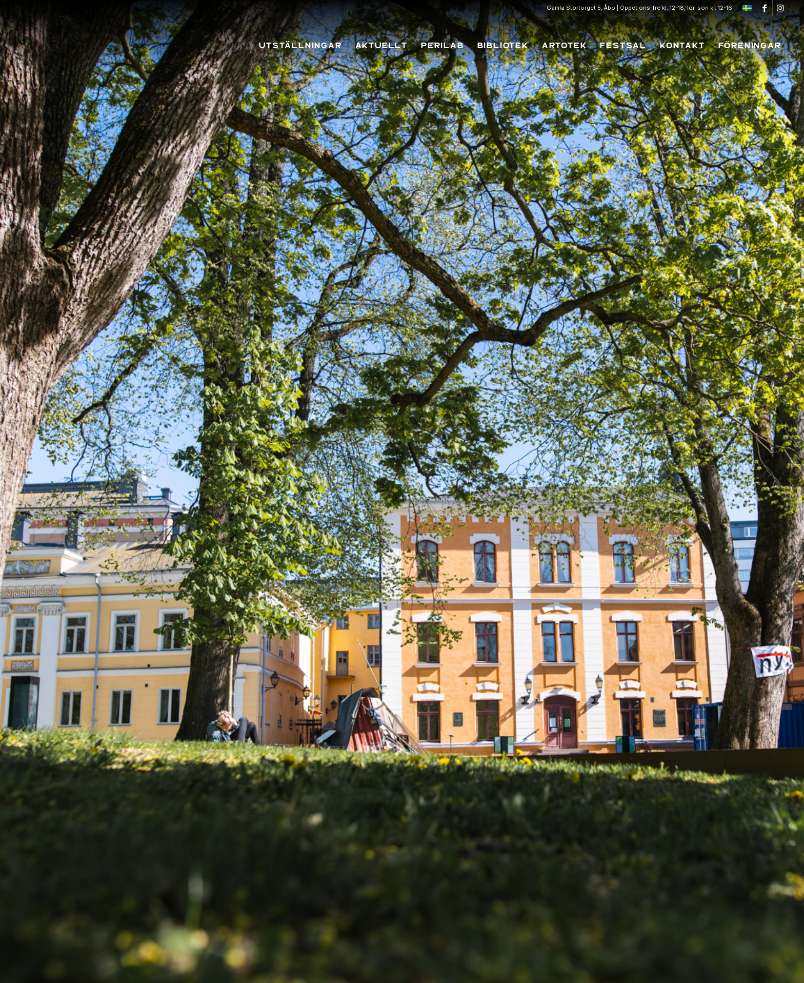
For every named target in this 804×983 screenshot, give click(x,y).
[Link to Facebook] (764, 7)
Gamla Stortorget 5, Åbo (581, 7)
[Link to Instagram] (780, 7)
